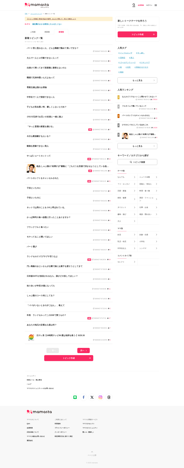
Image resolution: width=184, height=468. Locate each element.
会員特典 (30, 428)
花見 (129, 67)
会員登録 (141, 5)
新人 (132, 58)
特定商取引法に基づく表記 (64, 436)
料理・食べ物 (144, 191)
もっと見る (137, 80)
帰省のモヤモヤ (142, 67)
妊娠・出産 (143, 235)
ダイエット (122, 207)
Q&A (28, 423)
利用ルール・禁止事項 (34, 380)
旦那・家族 (122, 191)
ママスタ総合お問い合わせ (36, 436)
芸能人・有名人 (145, 184)
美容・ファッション (146, 199)
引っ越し (141, 53)
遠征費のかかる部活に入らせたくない (47, 24)
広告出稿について (33, 432)
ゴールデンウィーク (128, 62)
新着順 (61, 32)
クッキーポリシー (61, 432)
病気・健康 (122, 198)
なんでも (121, 177)
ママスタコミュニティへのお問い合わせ (40, 388)
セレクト (121, 262)
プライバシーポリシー (62, 428)
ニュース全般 (144, 177)
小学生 (142, 241)
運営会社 (30, 440)
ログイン (149, 5)
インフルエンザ (126, 53)
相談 (121, 72)
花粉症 (122, 58)
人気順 (32, 32)
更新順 (47, 32)
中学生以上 (122, 248)
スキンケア (145, 62)
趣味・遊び (122, 214)
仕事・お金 (143, 207)
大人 (119, 221)
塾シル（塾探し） (88, 432)
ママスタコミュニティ (90, 428)
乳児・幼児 (122, 241)
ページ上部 (92, 455)
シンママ (142, 248)
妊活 (119, 235)
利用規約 (58, 423)
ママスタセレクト (88, 423)
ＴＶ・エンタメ (124, 184)
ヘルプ (29, 384)
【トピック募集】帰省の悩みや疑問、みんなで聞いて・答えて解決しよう (51, 19)
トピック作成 (69, 358)
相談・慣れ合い (145, 214)
